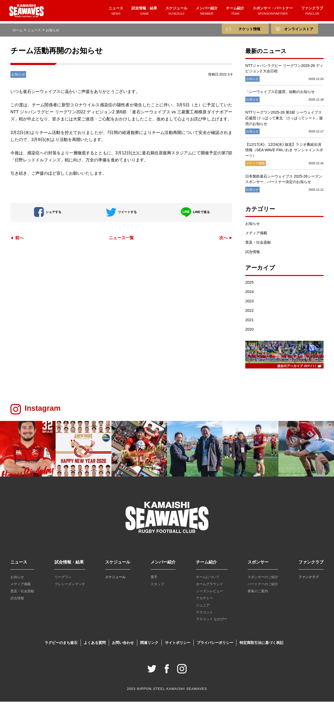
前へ (19, 240)
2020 (249, 332)
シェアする (47, 214)
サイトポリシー (177, 645)
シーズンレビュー (209, 593)
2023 (249, 303)
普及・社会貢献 (258, 245)
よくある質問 (95, 645)
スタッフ (157, 586)
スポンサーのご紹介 (263, 579)
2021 (249, 322)
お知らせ (252, 226)
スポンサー (258, 564)
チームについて (208, 579)
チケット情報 (249, 29)
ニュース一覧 (121, 240)
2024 (249, 294)
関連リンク (149, 645)
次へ (223, 240)
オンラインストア (298, 29)
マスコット (204, 614)
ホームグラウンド (209, 586)
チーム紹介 (235, 12)
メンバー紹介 (207, 12)
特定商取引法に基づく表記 (261, 645)
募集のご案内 (258, 593)
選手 (154, 579)
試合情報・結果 (144, 12)
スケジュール (176, 12)
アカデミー (204, 600)
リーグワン (63, 579)
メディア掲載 (256, 235)
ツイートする (121, 214)
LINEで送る (195, 214)
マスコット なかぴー (212, 621)
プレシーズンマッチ (70, 586)
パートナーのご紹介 (263, 586)
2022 (249, 313)
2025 (249, 285)
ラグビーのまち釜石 (61, 645)
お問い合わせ (123, 645)
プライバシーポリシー (215, 645)
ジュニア (203, 607)
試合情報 (252, 254)
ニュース (116, 12)
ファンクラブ (312, 12)
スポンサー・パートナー (273, 12)
